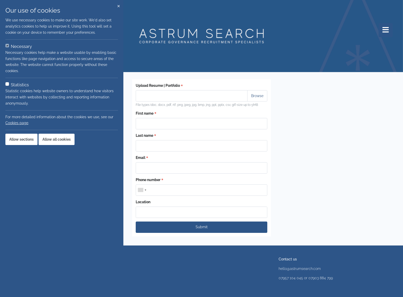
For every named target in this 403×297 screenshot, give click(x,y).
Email (142, 158)
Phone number (149, 180)
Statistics (20, 84)
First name (146, 113)
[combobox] (142, 190)
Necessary (21, 46)
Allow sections (21, 139)
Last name (146, 135)
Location (143, 202)
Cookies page (16, 123)
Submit (202, 227)
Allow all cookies (56, 139)
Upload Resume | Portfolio (159, 85)
